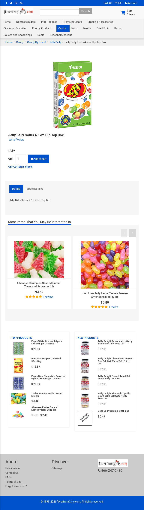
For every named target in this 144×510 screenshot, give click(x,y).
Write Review (16, 139)
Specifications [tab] (35, 188)
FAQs (8, 477)
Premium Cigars (72, 21)
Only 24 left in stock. (20, 166)
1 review (48, 296)
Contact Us (11, 472)
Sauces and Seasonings (18, 34)
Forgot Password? (16, 486)
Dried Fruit (103, 28)
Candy (62, 28)
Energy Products (42, 28)
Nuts (74, 28)
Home (7, 21)
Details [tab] (16, 188)
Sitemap (57, 468)
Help (118, 3)
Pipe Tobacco (49, 21)
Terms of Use (13, 481)
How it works (12, 468)
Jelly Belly (55, 42)
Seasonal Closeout (61, 34)
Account (131, 3)
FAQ (108, 3)
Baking (118, 28)
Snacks (86, 28)
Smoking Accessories (100, 21)
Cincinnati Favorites (15, 28)
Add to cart (38, 158)
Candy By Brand (36, 42)
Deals (41, 34)
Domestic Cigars (26, 21)
